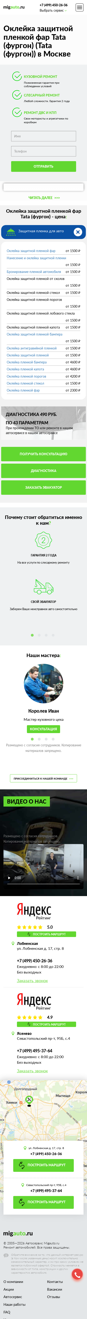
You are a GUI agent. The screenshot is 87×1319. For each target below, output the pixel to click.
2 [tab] (40, 636)
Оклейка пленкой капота (25, 369)
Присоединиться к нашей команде (43, 778)
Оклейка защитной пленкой (28, 355)
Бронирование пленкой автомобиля (34, 272)
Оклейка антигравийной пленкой (32, 348)
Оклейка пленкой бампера (27, 362)
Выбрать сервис (53, 10)
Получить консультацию (43, 454)
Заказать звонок (32, 980)
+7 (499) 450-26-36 (54, 5)
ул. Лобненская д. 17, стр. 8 (46, 1148)
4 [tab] (54, 636)
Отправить (43, 166)
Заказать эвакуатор (43, 487)
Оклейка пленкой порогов (26, 376)
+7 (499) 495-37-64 (34, 1050)
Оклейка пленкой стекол (25, 383)
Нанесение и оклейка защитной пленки (36, 258)
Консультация (43, 729)
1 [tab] (33, 636)
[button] (43, 198)
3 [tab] (47, 636)
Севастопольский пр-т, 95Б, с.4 (46, 1185)
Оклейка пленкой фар (23, 390)
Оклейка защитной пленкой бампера (34, 334)
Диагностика (43, 471)
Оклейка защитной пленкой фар (31, 251)
